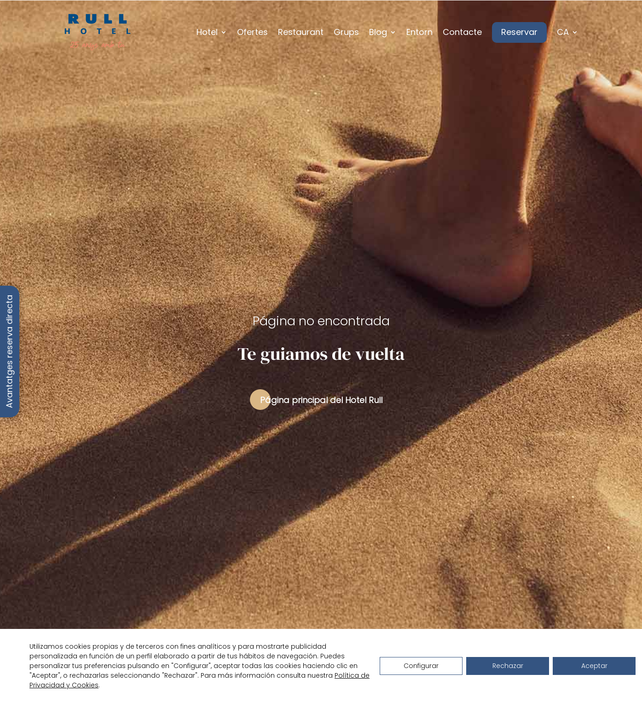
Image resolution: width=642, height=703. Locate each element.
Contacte (462, 32)
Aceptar (594, 665)
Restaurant (301, 32)
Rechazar (507, 665)
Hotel (207, 32)
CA (563, 32)
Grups (346, 32)
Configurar (421, 665)
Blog (378, 32)
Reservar (519, 32)
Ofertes (252, 32)
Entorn (419, 32)
